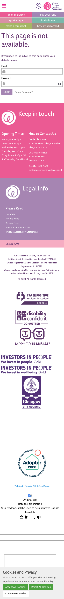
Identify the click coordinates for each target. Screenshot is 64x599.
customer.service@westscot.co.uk (45, 169)
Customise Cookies (15, 593)
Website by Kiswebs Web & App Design (32, 485)
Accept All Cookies (15, 587)
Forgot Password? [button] (24, 92)
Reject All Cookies (41, 587)
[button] (6, 92)
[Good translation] (23, 517)
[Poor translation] (36, 517)
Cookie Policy (46, 581)
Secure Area (12, 243)
